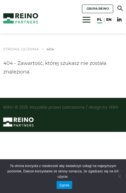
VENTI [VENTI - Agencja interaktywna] (113, 107)
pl (99, 19)
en (109, 19)
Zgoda (64, 185)
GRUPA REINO (97, 8)
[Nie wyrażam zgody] (119, 176)
